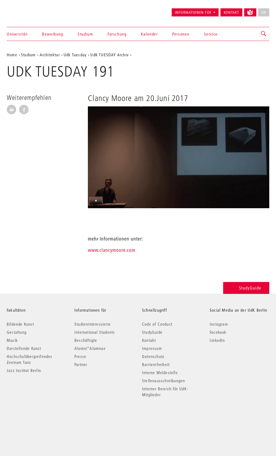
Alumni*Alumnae (90, 348)
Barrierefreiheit (156, 364)
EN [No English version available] (263, 12)
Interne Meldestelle (160, 372)
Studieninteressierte (92, 324)
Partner (80, 364)
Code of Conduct (157, 324)
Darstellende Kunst (24, 348)
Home (12, 54)
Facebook (218, 332)
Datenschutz (153, 356)
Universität (17, 34)
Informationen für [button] (193, 12)
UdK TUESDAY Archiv (109, 54)
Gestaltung (16, 332)
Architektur (50, 54)
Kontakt (231, 12)
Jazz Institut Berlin (24, 370)
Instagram (219, 324)
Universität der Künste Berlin (28, 10)
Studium (85, 34)
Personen (180, 34)
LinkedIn (217, 340)
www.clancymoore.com (111, 250)
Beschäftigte (85, 340)
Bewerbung (52, 34)
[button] (263, 34)
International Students (94, 332)
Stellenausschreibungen (163, 380)
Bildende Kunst (20, 324)
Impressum (152, 348)
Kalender (149, 34)
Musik (12, 340)
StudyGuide (246, 288)
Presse (80, 356)
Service (211, 34)
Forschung (117, 34)
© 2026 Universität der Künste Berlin (35, 417)
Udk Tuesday (75, 54)
